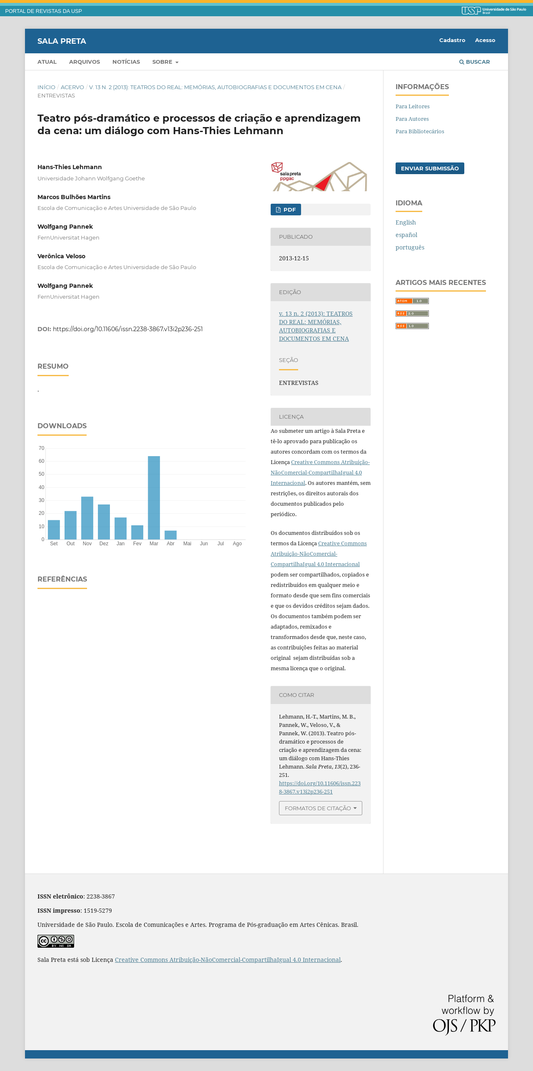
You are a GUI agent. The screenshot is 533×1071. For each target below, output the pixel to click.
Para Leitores (413, 106)
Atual (47, 61)
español (406, 235)
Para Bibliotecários (420, 131)
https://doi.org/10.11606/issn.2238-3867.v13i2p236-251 (128, 329)
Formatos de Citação (318, 808)
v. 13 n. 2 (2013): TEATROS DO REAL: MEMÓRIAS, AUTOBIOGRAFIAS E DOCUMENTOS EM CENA (215, 87)
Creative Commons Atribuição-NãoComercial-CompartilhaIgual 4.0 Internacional (320, 472)
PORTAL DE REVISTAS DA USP (43, 11)
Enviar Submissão (430, 168)
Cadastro (452, 40)
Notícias (126, 61)
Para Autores (412, 118)
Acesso (485, 40)
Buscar (474, 61)
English (406, 222)
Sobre (163, 61)
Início (46, 87)
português (410, 247)
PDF (289, 209)
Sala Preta (61, 40)
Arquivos (84, 61)
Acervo (72, 87)
